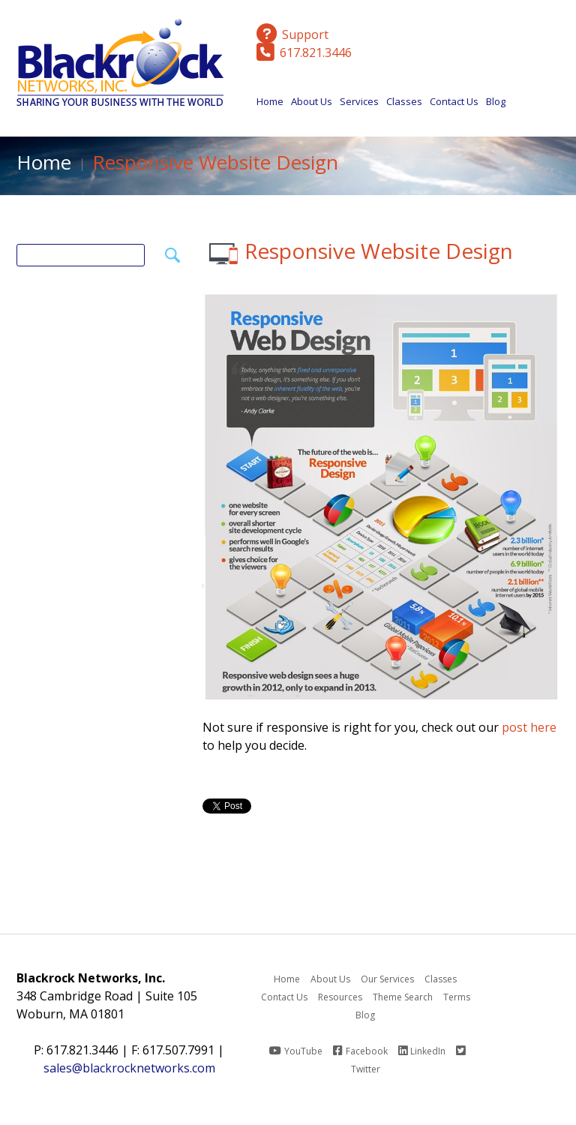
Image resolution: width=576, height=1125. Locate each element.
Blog (496, 101)
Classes (404, 105)
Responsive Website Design (378, 250)
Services (359, 105)
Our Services (387, 979)
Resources (340, 997)
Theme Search (403, 997)
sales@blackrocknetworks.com (129, 1068)
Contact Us (454, 101)
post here (529, 727)
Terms (456, 997)
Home (270, 101)
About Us (311, 105)
